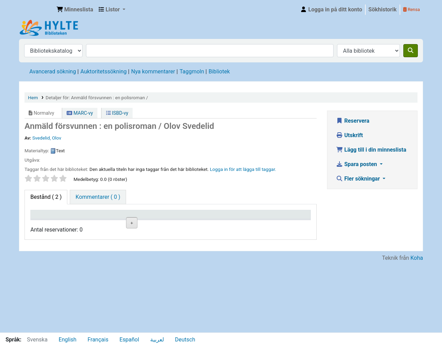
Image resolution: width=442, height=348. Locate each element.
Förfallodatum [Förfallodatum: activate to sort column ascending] (250, 224)
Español (129, 339)
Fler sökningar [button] (358, 178)
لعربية (157, 339)
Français (97, 339)
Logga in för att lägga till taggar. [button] (243, 169)
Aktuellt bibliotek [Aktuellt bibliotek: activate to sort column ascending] (84, 221)
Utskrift (349, 135)
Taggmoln (192, 71)
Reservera (352, 120)
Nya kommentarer (153, 71)
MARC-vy (80, 113)
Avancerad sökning (52, 71)
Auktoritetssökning (103, 71)
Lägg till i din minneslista (371, 149)
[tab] (98, 197)
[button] (75, 10)
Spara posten (357, 164)
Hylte (36, 10)
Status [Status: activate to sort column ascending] (202, 224)
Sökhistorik (382, 9)
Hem (33, 97)
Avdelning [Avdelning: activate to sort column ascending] (126, 224)
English (68, 339)
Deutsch (185, 339)
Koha (417, 328)
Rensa (411, 9)
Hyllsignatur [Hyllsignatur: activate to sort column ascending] (168, 224)
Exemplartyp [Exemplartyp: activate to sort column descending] (49, 224)
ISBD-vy (117, 113)
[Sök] (410, 50)
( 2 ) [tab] (45, 197)
